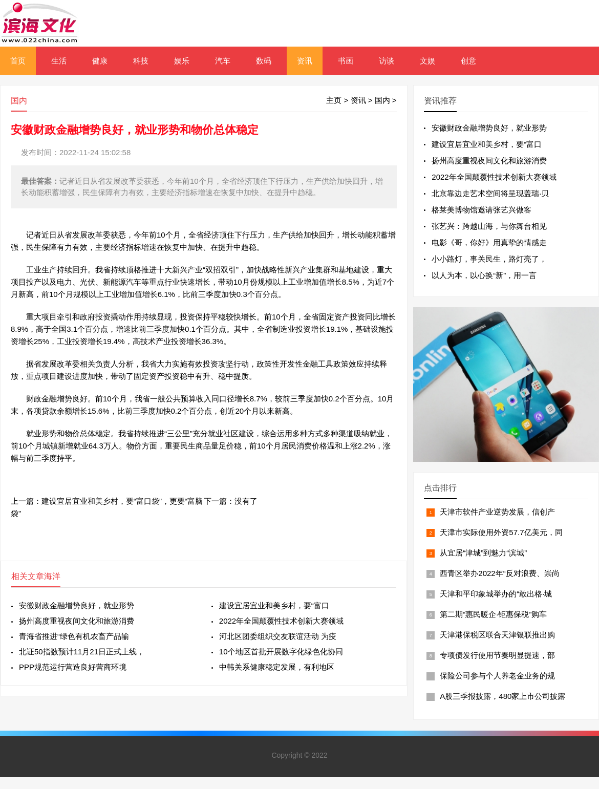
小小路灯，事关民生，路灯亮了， (489, 258)
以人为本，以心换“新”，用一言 (484, 275)
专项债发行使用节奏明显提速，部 (497, 655)
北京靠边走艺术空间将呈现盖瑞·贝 (490, 193)
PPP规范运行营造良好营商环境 (72, 667)
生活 (59, 60)
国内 (382, 100)
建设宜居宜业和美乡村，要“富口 (274, 605)
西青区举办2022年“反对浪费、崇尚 (499, 573)
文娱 (427, 60)
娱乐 (181, 60)
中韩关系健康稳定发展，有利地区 (276, 667)
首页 (18, 60)
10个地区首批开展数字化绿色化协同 (281, 651)
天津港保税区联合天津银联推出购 (497, 634)
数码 (263, 60)
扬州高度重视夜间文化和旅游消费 (76, 620)
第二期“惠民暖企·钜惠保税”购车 (493, 614)
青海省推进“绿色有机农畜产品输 (74, 636)
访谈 (386, 60)
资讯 (304, 60)
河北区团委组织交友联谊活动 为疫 (277, 636)
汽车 (222, 60)
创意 (468, 60)
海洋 (52, 576)
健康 (100, 60)
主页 (333, 100)
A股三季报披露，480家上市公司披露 (502, 696)
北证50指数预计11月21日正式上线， (81, 651)
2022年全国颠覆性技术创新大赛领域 (281, 620)
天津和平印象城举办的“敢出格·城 (496, 593)
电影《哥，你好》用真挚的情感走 (489, 242)
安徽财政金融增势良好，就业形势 (76, 605)
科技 (140, 60)
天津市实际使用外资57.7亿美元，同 (501, 532)
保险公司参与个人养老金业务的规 (497, 675)
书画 (345, 60)
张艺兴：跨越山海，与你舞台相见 (489, 226)
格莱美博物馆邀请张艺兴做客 (481, 209)
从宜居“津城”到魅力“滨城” (483, 552)
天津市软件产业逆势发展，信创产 (497, 511)
